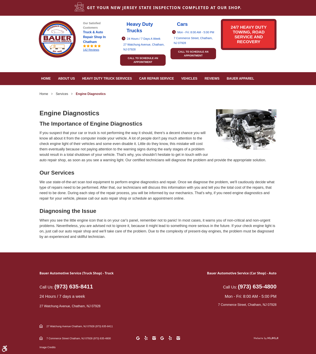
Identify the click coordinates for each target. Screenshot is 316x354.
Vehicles (189, 78)
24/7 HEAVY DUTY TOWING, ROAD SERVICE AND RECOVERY (249, 34)
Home (46, 78)
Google (138, 338)
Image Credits (48, 347)
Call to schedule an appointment (143, 60)
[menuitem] (46, 78)
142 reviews (91, 49)
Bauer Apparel (240, 78)
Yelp (146, 338)
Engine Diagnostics (91, 94)
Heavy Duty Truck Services (107, 78)
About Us (66, 78)
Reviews (212, 78)
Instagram (154, 338)
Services (62, 94)
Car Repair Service (156, 78)
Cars (182, 24)
